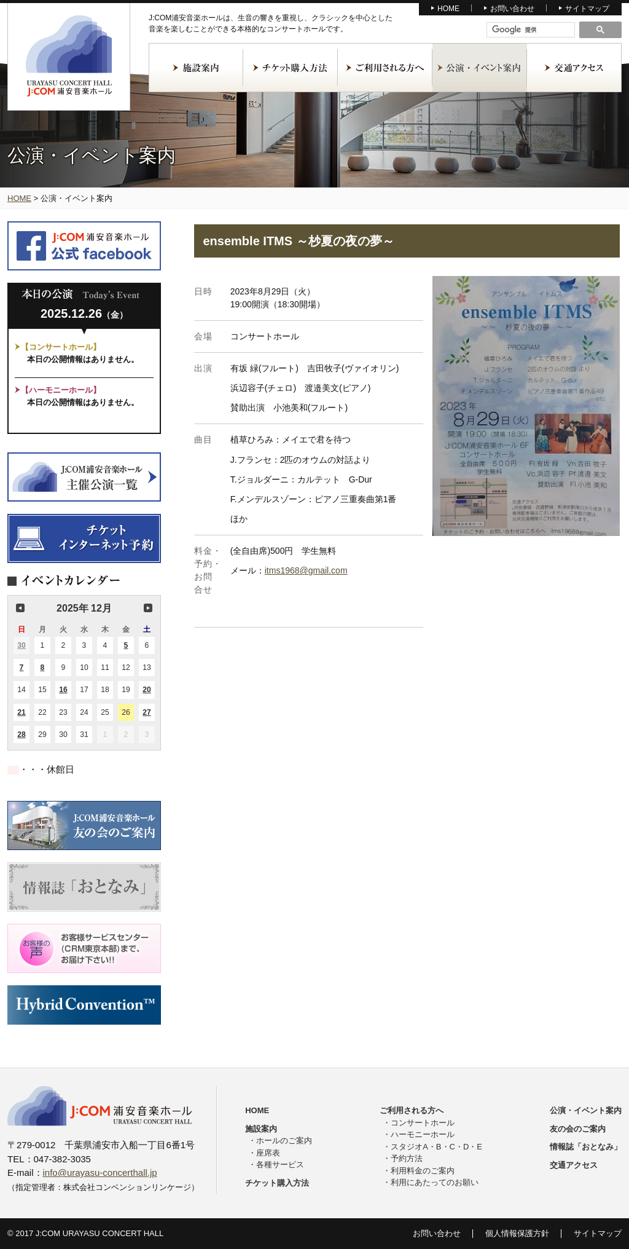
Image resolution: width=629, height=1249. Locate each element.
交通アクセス (574, 67)
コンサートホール (423, 1122)
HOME (448, 8)
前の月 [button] (20, 608)
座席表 (268, 1152)
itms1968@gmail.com (306, 570)
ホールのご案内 (284, 1140)
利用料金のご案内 (423, 1170)
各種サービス (280, 1164)
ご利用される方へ (385, 67)
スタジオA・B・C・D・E (436, 1146)
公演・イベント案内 (479, 67)
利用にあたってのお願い (435, 1182)
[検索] (531, 30)
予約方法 (407, 1158)
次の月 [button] (148, 608)
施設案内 (196, 67)
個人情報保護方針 (517, 1233)
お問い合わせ (512, 8)
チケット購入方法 (290, 67)
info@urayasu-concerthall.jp (100, 1172)
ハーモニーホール (423, 1134)
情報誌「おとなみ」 (586, 1146)
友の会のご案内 (578, 1128)
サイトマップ (587, 8)
